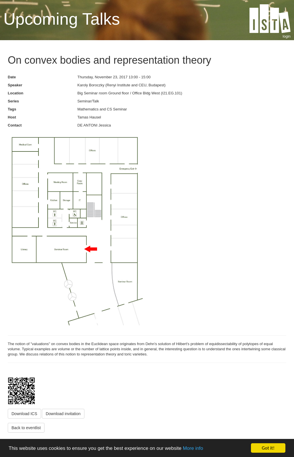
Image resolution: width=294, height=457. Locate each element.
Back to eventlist (26, 427)
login (287, 36)
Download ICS (24, 413)
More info (193, 448)
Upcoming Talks (61, 19)
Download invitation (63, 413)
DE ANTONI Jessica (94, 125)
